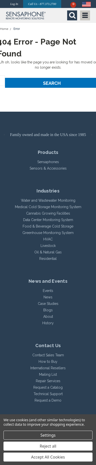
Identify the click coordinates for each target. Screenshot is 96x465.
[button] (26, 15)
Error (16, 29)
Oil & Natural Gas (48, 252)
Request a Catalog (48, 387)
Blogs (48, 310)
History (48, 323)
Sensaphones (48, 162)
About (48, 317)
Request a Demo (48, 400)
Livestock (48, 246)
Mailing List (48, 374)
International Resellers (48, 368)
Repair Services (48, 381)
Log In (14, 4)
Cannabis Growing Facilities (48, 213)
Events (48, 291)
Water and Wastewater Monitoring (48, 200)
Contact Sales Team (48, 355)
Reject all (48, 446)
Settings (48, 435)
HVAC (48, 239)
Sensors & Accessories (48, 168)
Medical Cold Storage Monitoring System (48, 207)
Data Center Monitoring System (48, 220)
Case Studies (48, 304)
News (48, 297)
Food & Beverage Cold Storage (48, 226)
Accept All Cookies (48, 457)
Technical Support (48, 394)
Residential (48, 259)
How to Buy (48, 362)
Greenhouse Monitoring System (48, 233)
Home (4, 29)
